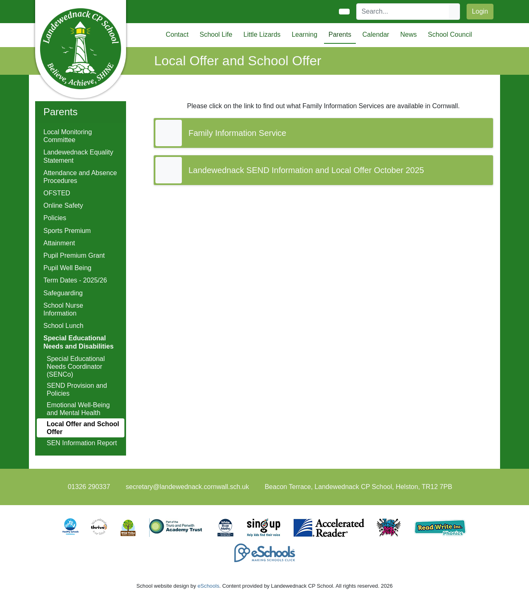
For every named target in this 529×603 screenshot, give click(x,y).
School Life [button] (216, 34)
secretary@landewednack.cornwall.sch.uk (187, 486)
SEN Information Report (82, 442)
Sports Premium (67, 230)
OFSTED (56, 193)
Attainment (59, 243)
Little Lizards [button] (262, 34)
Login (480, 11)
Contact (177, 34)
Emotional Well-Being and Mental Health (78, 408)
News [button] (408, 34)
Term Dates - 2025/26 (75, 280)
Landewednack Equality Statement (78, 156)
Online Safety (63, 205)
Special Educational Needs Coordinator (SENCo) (76, 366)
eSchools (208, 586)
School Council (450, 34)
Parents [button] (340, 34)
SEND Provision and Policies (77, 389)
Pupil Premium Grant (74, 255)
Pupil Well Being (67, 267)
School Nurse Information (63, 309)
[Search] (403, 11)
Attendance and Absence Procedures (80, 176)
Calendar (375, 34)
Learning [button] (304, 34)
